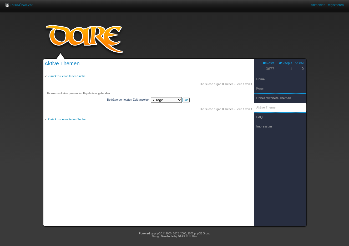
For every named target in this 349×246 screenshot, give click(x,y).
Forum (261, 88)
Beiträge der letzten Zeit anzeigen (148, 99)
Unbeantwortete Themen (273, 98)
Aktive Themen (266, 107)
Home (260, 79)
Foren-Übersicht (21, 5)
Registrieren (335, 5)
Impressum (264, 126)
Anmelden (318, 5)
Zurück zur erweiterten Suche (67, 76)
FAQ (259, 117)
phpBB (158, 233)
